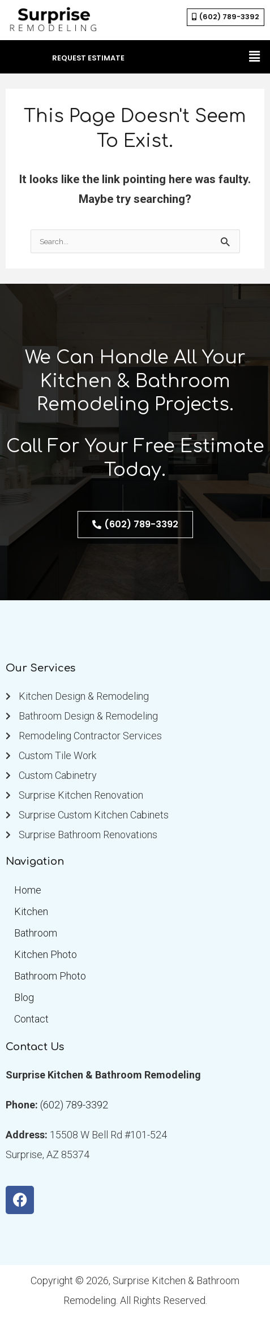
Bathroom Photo (50, 976)
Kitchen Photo (45, 954)
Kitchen (31, 911)
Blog (24, 997)
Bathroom (35, 933)
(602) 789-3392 (74, 1105)
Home (27, 890)
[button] (254, 56)
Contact (31, 1019)
